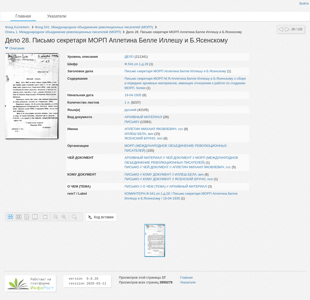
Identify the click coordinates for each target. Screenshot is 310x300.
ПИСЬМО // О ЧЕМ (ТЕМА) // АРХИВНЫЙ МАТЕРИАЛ (166, 186)
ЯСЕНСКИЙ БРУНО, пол (144, 138)
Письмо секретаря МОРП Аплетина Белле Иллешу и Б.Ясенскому (175, 71)
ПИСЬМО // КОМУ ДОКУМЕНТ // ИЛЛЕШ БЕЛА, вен (164, 174)
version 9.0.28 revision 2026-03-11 (87, 281)
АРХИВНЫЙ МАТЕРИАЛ (143, 117)
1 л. (127, 102)
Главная (23, 16)
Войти (304, 3)
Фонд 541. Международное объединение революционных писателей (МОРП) (94, 27)
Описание (14, 48)
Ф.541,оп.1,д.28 (136, 64)
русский (130, 110)
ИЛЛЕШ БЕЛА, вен (139, 134)
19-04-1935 (133, 95)
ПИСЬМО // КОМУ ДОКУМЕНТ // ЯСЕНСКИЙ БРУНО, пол (169, 179)
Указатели (56, 16)
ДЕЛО (129, 57)
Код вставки (101, 217)
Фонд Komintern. (17, 27)
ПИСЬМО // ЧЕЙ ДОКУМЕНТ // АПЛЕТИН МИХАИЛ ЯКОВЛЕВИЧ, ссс (178, 167)
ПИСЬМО (132, 122)
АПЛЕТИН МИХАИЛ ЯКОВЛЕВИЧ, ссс (154, 129)
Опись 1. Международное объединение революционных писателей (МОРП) (63, 32)
